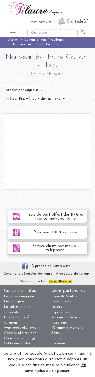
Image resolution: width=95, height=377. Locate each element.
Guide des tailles (17, 343)
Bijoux (56, 338)
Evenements (61, 301)
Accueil (13, 39)
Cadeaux (58, 343)
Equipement (61, 312)
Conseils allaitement (20, 333)
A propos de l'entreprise (50, 266)
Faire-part (59, 323)
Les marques (14, 301)
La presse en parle (19, 296)
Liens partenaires (68, 291)
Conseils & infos (64, 296)
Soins (55, 333)
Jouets (56, 307)
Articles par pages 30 (24, 90)
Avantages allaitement (22, 328)
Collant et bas (35, 39)
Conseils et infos (20, 291)
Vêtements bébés (65, 317)
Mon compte (40, 22)
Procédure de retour (72, 274)
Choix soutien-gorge (20, 338)
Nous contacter (33, 281)
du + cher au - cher (49, 99)
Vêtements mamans (67, 328)
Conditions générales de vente (27, 274)
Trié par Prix (17, 99)
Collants (57, 39)
